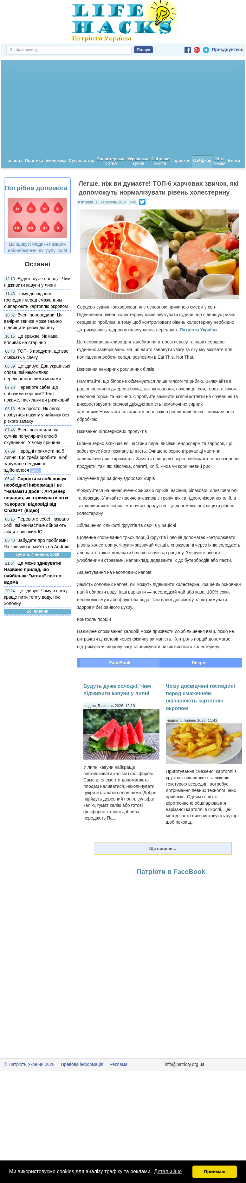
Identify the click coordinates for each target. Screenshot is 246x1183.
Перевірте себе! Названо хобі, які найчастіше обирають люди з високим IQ (36, 525)
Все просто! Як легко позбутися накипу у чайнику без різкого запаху (36, 415)
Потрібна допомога (36, 187)
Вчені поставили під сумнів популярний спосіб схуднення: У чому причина (32, 436)
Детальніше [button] (168, 1171)
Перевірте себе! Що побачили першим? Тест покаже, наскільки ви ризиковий (36, 393)
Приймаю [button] (214, 1171)
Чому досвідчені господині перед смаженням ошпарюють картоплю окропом (36, 300)
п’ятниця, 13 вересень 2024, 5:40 (107, 202)
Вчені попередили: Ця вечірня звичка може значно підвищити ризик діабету (33, 321)
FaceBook (120, 662)
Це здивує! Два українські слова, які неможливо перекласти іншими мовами (37, 372)
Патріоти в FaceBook (171, 871)
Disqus (199, 662)
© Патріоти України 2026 (29, 1064)
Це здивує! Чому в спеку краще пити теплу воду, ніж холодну (36, 597)
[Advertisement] (123, 107)
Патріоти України (198, 329)
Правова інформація (82, 1064)
